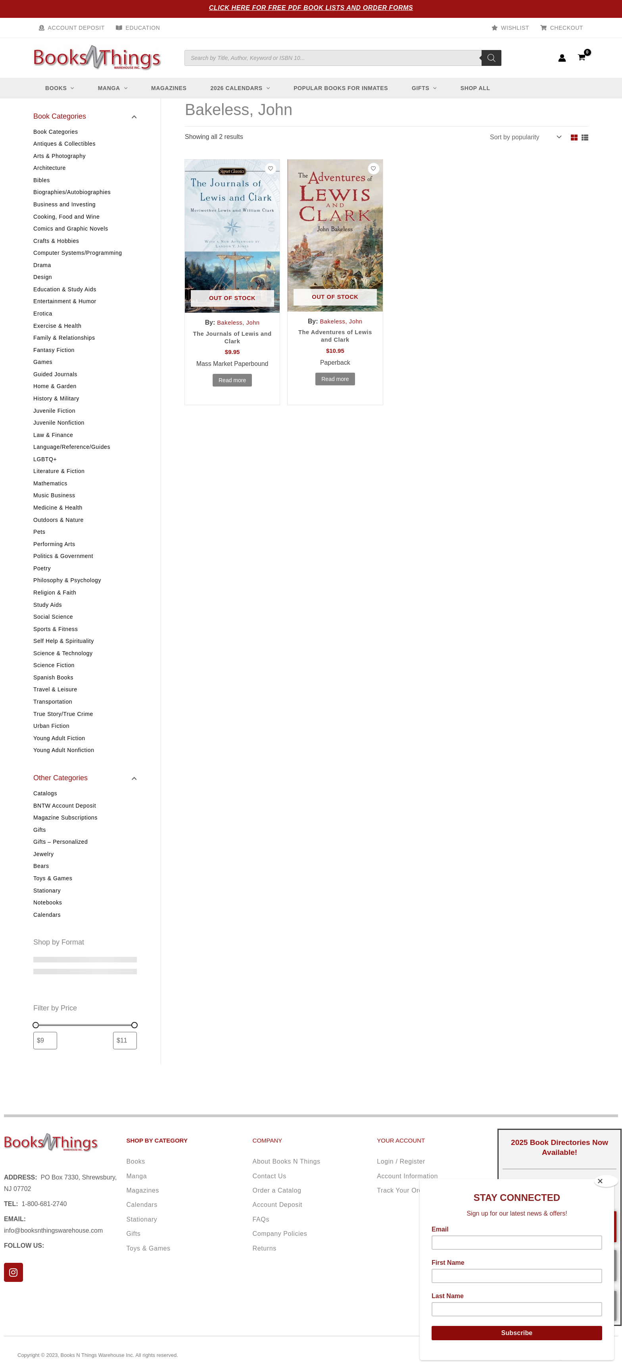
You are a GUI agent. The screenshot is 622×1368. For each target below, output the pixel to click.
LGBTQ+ (45, 469)
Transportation (52, 719)
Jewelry (43, 875)
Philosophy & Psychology (67, 594)
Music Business (54, 507)
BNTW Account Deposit (64, 825)
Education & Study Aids (64, 294)
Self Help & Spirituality (63, 657)
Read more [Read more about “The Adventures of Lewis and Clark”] (335, 381)
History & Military (56, 407)
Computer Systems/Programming (77, 257)
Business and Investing (64, 207)
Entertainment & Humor (64, 307)
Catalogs (45, 812)
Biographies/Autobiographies (72, 194)
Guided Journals (55, 382)
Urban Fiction (51, 744)
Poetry (42, 582)
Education (143, 28)
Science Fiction (54, 682)
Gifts (39, 850)
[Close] (606, 1181)
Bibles (41, 182)
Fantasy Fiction (54, 357)
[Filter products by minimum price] (45, 1063)
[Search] (491, 58)
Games (42, 369)
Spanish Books (53, 694)
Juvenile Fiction (54, 419)
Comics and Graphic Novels (70, 232)
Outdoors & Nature (58, 532)
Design (42, 282)
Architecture (49, 169)
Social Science (53, 632)
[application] (70, 88)
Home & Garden (55, 394)
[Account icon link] (562, 58)
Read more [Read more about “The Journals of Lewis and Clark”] (232, 382)
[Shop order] (525, 137)
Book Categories (55, 132)
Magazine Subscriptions (65, 837)
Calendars (47, 937)
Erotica (42, 319)
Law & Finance (53, 444)
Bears (41, 887)
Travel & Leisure (55, 707)
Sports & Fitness (55, 644)
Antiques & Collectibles (64, 144)
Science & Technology (63, 669)
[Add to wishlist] (270, 169)
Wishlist (515, 28)
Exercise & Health (57, 332)
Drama (42, 269)
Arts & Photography (59, 157)
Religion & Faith (54, 607)
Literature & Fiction (59, 482)
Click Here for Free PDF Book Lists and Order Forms (311, 7)
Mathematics (50, 494)
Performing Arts (54, 557)
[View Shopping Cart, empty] (581, 58)
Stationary (47, 912)
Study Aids (47, 619)
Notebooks (47, 925)
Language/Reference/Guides (71, 457)
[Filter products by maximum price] (125, 1063)
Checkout (566, 28)
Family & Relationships (64, 344)
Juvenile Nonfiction (58, 432)
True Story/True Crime (63, 732)
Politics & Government (63, 569)
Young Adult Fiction (59, 757)
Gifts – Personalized (60, 862)
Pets (39, 544)
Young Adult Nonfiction (63, 769)
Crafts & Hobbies (56, 244)
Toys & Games (52, 900)
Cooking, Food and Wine (66, 219)
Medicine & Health (58, 519)
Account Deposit (76, 28)
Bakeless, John (238, 322)
